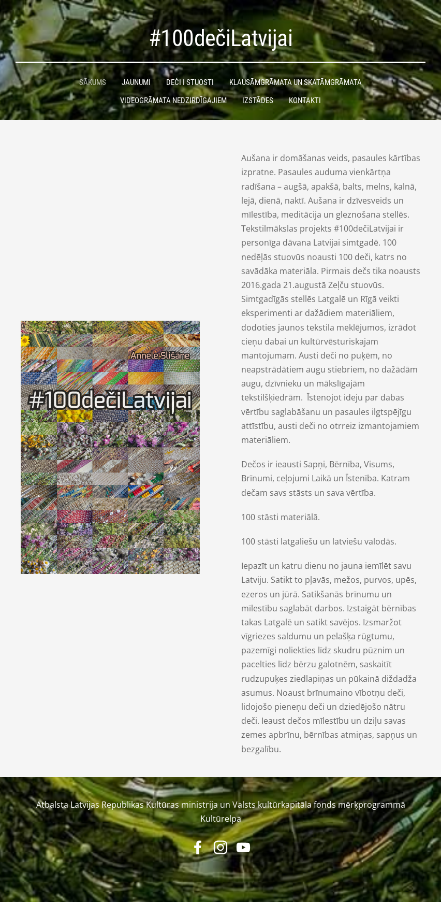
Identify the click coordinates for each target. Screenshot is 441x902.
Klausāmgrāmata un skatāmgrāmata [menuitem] (295, 82)
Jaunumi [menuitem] (136, 82)
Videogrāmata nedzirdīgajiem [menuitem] (173, 100)
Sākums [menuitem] (92, 82)
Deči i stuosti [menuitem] (190, 82)
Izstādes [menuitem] (257, 100)
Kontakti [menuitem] (305, 100)
